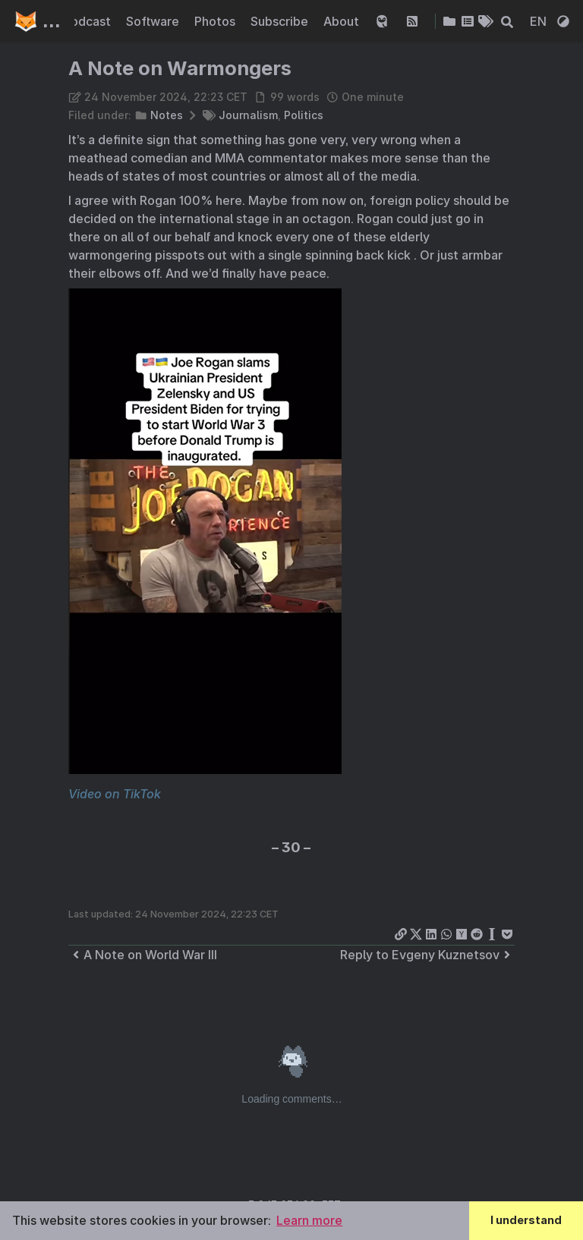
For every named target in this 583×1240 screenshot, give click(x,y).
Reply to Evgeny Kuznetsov (427, 954)
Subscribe (281, 21)
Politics (303, 115)
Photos (216, 21)
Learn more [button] (309, 1220)
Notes (166, 115)
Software (154, 21)
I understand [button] (526, 1219)
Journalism (248, 115)
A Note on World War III (142, 954)
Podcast (88, 21)
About (342, 21)
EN (540, 21)
